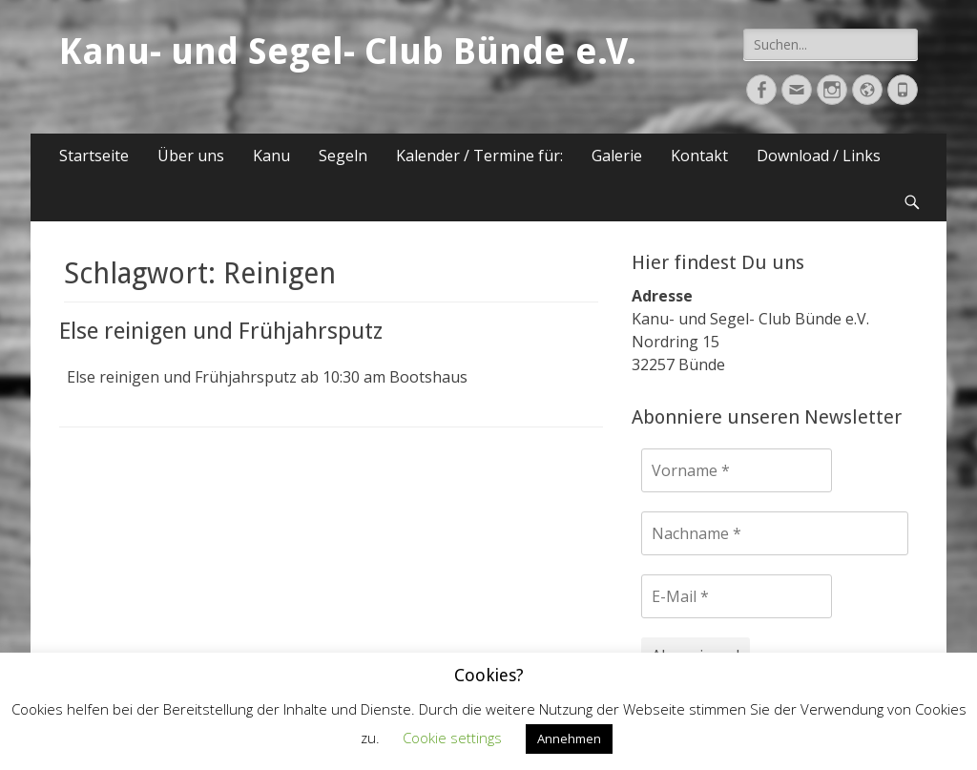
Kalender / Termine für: (479, 155)
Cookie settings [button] (452, 737)
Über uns (190, 155)
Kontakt (699, 155)
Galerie (617, 155)
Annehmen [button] (569, 738)
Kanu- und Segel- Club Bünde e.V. (347, 52)
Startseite (94, 155)
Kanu (271, 155)
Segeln (343, 155)
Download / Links (819, 155)
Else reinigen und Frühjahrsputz (221, 331)
